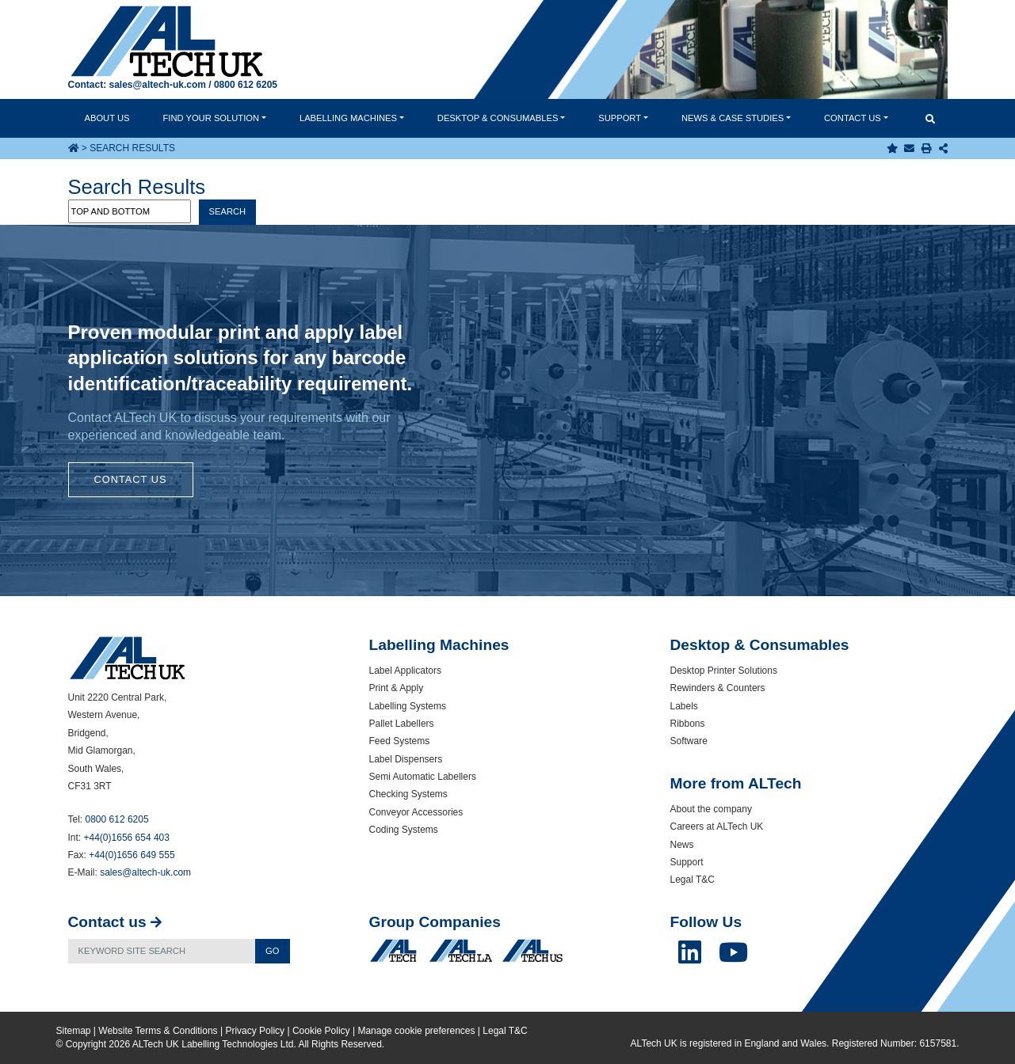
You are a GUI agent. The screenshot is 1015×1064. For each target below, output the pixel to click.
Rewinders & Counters (717, 688)
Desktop (498, 118)
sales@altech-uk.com (157, 84)
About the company (711, 809)
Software (689, 741)
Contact (852, 118)
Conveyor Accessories (416, 812)
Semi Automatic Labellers (422, 776)
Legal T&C (692, 879)
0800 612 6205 (245, 84)
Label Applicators (405, 670)
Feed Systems (399, 741)
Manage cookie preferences (416, 1030)
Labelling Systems (407, 706)
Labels (684, 706)
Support (619, 118)
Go (272, 951)
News (732, 118)
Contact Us (130, 479)
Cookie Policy (321, 1030)
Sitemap (73, 1030)
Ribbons (687, 723)
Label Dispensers (406, 759)
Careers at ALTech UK (717, 826)
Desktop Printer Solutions (723, 670)
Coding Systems (403, 829)
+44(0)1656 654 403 (127, 837)
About (106, 118)
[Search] (162, 951)
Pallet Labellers (401, 723)
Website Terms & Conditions (157, 1030)
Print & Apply (396, 688)
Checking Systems (408, 794)
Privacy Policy (254, 1030)
